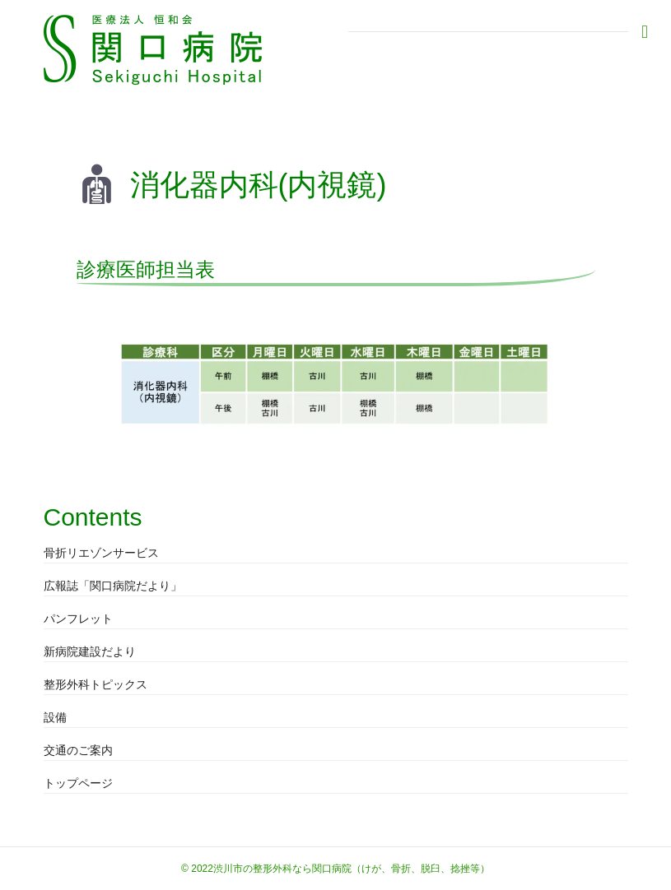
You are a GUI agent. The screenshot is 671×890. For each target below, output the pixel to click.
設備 (55, 717)
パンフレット (78, 618)
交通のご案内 (78, 750)
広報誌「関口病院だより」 (113, 585)
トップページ (78, 783)
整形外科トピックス (95, 684)
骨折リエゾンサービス (101, 552)
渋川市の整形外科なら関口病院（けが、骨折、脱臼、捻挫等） (351, 868)
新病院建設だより (90, 651)
